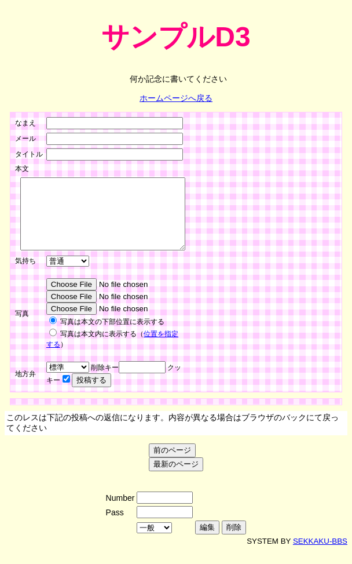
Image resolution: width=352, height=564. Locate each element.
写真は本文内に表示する (98, 348)
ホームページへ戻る (176, 98)
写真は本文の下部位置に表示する (112, 336)
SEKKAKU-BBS (320, 555)
